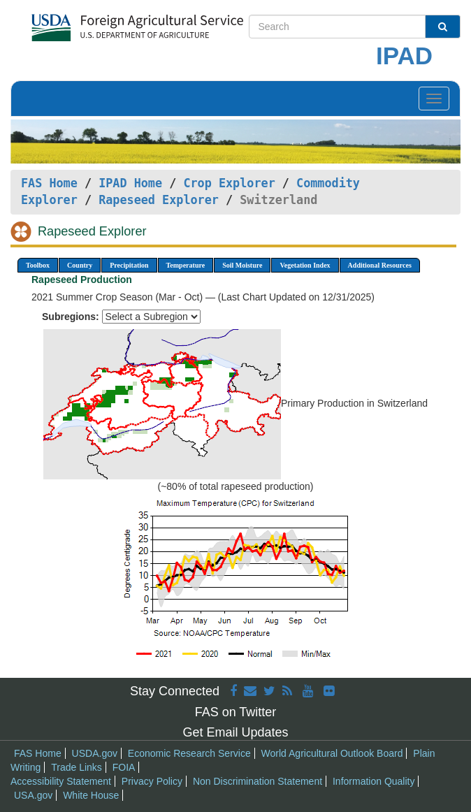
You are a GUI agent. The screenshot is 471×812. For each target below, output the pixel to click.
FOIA (124, 767)
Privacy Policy (152, 781)
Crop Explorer (229, 183)
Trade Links (76, 767)
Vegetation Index (305, 265)
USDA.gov (94, 753)
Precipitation (129, 265)
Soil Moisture (242, 265)
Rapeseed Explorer (159, 200)
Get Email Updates (235, 732)
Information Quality (374, 781)
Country (79, 265)
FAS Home (49, 183)
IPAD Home (130, 183)
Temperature (185, 265)
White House (91, 795)
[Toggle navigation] (434, 98)
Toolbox (38, 265)
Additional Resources (380, 265)
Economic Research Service (189, 753)
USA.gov (33, 795)
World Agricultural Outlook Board (332, 753)
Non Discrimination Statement (257, 781)
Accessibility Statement (60, 781)
